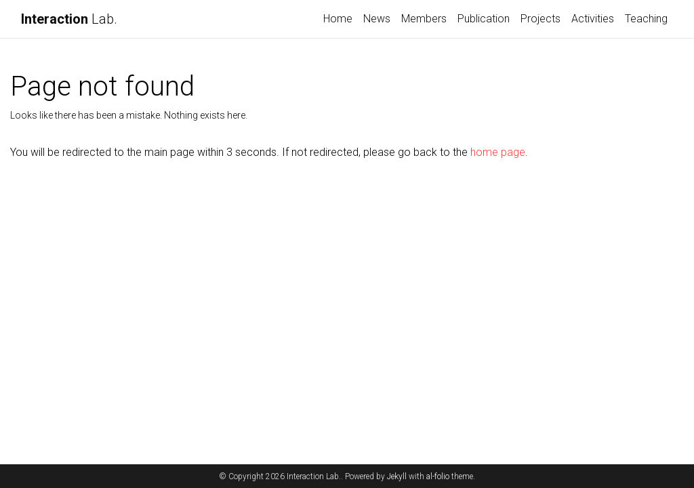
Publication (483, 18)
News (376, 18)
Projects (540, 18)
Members (424, 18)
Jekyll (397, 476)
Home (337, 18)
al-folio (437, 476)
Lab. (69, 19)
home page (497, 152)
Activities (592, 18)
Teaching (646, 18)
